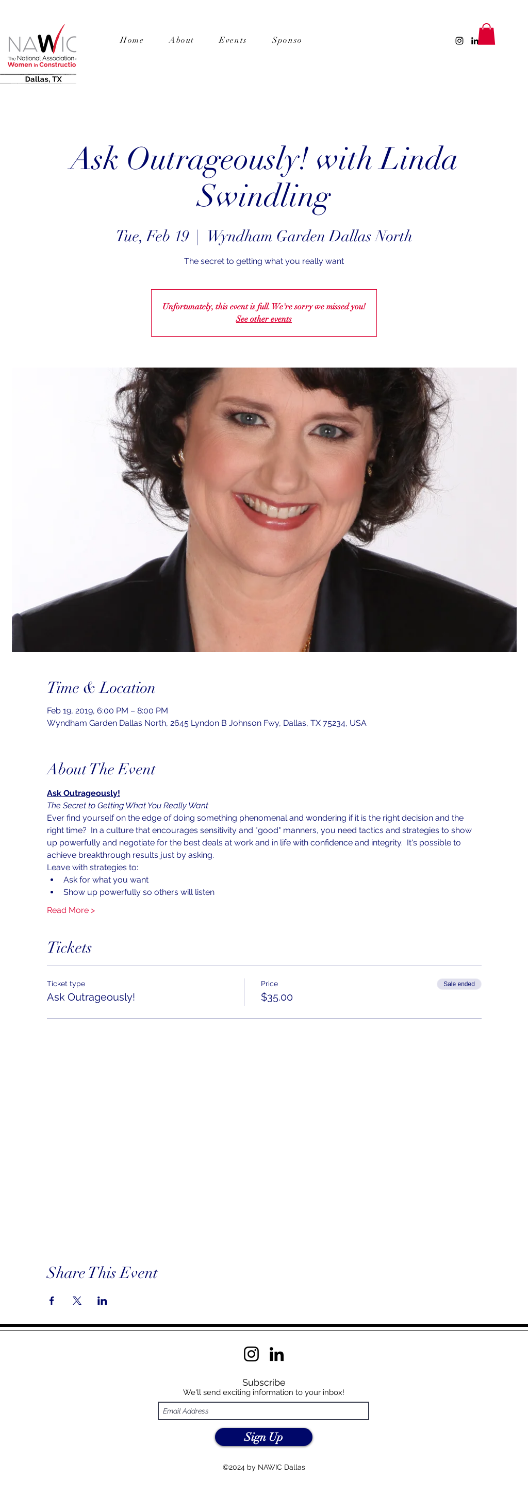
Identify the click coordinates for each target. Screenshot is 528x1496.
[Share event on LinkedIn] (102, 1300)
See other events (264, 319)
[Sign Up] (263, 1437)
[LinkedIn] (475, 41)
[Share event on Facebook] (52, 1300)
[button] (298, 41)
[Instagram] (459, 41)
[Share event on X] (77, 1300)
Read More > (71, 910)
